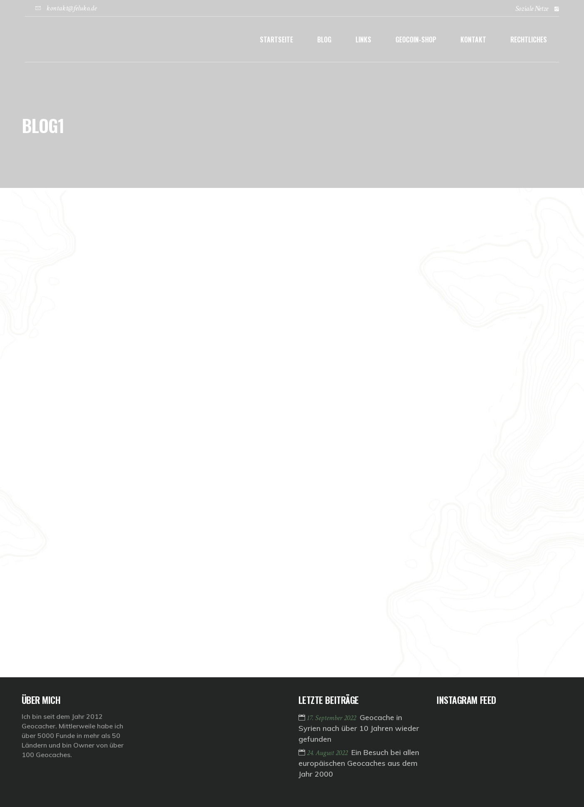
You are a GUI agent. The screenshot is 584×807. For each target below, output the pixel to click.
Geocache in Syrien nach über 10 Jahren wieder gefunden (358, 728)
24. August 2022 (328, 753)
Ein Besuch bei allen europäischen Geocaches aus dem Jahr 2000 (358, 763)
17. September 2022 (332, 718)
